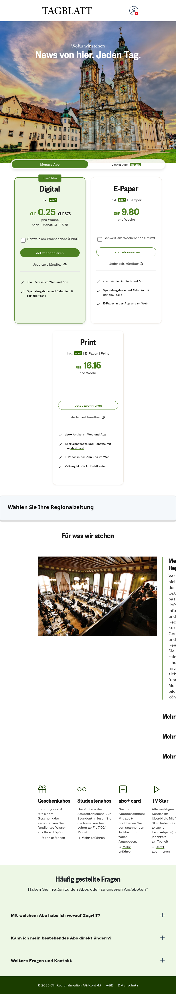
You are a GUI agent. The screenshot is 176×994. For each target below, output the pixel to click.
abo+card (39, 295)
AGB (109, 985)
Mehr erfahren (53, 837)
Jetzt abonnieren (161, 849)
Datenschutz (128, 985)
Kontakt (94, 985)
